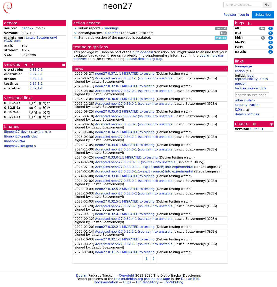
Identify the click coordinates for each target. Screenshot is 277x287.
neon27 (27, 28)
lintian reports (150, 28)
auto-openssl (142, 52)
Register (229, 14)
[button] (75, 28)
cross (264, 79)
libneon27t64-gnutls (20, 146)
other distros (245, 100)
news (78, 68)
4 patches (112, 33)
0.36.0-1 (257, 129)
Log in (244, 14)
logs (250, 75)
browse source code (250, 88)
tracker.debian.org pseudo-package (142, 279)
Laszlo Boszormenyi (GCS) (30, 39)
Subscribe (263, 15)
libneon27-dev (15, 132)
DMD (18, 40)
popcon (241, 83)
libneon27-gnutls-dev (21, 136)
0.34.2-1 (36, 79)
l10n (238, 109)
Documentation (106, 282)
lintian (240, 71)
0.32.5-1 (36, 74)
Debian (81, 275)
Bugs (127, 282)
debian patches (247, 114)
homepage (243, 66)
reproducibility (246, 79)
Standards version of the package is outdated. (150, 37)
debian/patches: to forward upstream (150, 33)
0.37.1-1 (36, 83)
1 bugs (33, 131)
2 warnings (110, 28)
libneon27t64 (14, 141)
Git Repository (147, 282)
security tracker (247, 105)
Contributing (173, 282)
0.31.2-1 (36, 70)
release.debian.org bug (143, 59)
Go (267, 4)
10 (262, 28)
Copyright (126, 275)
